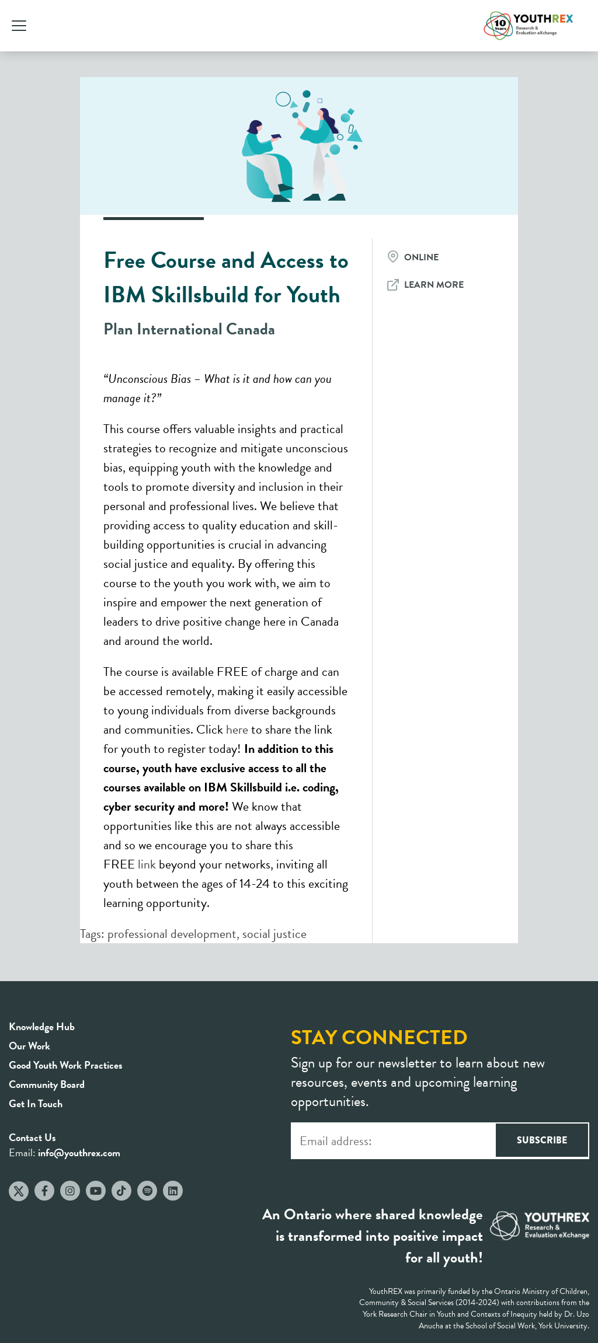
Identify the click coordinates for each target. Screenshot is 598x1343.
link (147, 864)
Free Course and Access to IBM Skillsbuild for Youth (226, 277)
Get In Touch (35, 1103)
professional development (172, 933)
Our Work (29, 1046)
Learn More (434, 285)
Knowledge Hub (42, 1026)
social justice (274, 933)
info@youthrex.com (79, 1152)
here (237, 729)
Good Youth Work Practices (66, 1065)
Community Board (47, 1084)
